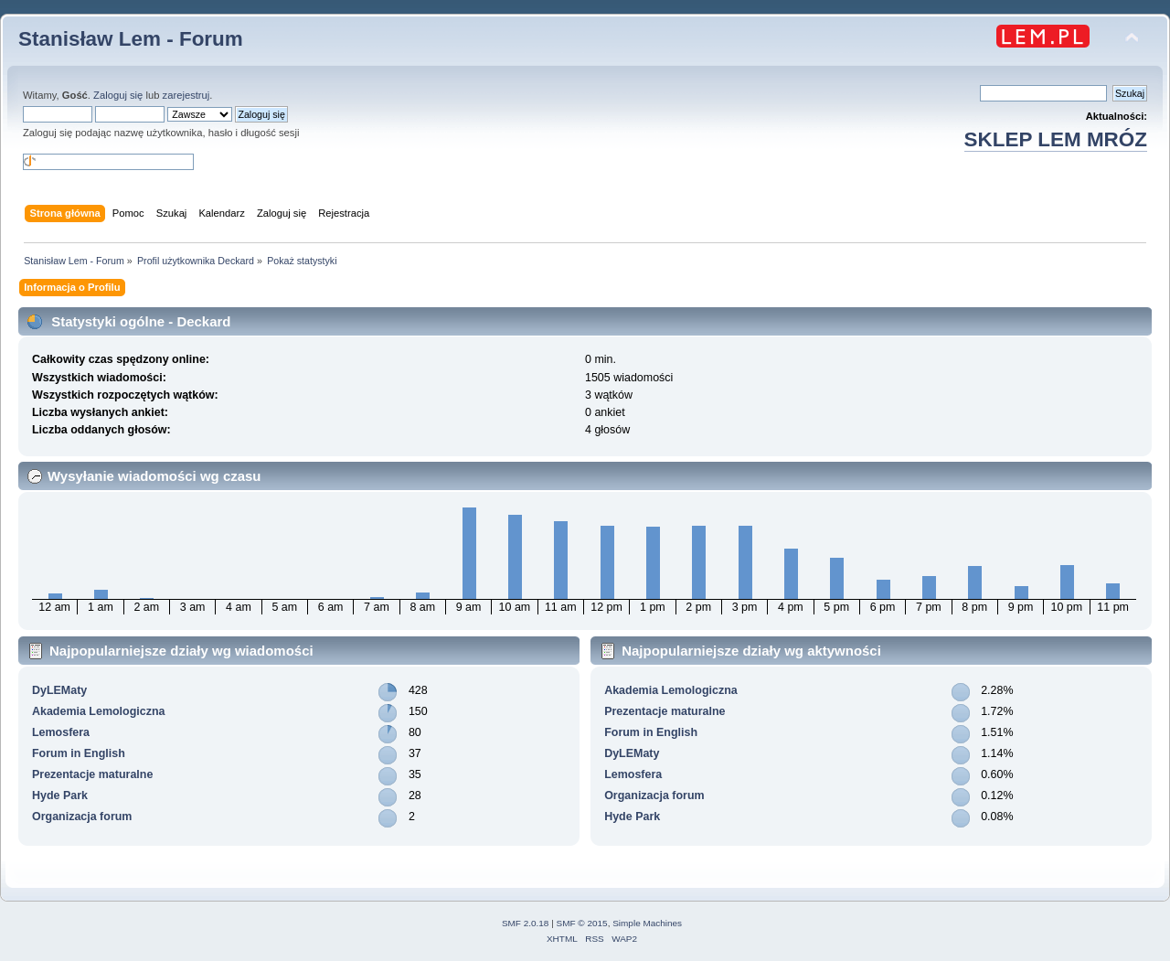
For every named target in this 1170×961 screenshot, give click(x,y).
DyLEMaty (59, 690)
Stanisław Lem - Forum (130, 38)
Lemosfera (61, 732)
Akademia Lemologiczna (98, 711)
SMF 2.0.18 (525, 923)
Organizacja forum (82, 816)
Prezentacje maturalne (92, 774)
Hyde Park (60, 795)
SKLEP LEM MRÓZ (1055, 139)
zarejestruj (186, 95)
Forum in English (78, 753)
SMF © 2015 (582, 923)
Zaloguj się (118, 95)
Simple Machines (647, 923)
